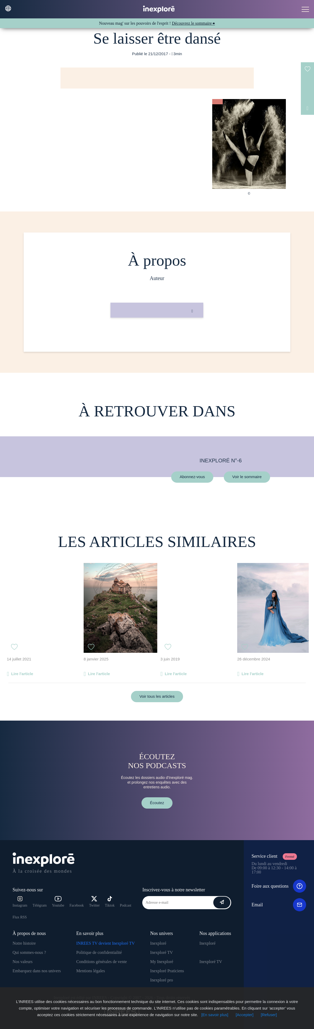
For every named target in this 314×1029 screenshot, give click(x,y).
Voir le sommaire (247, 477)
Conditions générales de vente (101, 961)
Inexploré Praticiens (167, 971)
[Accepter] (245, 1014)
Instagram (20, 901)
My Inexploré (161, 961)
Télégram (40, 905)
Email (278, 904)
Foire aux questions (278, 886)
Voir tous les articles (156, 696)
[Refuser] (269, 1014)
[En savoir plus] (214, 1014)
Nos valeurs (23, 961)
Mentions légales (90, 971)
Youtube (58, 901)
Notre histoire (24, 943)
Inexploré (158, 943)
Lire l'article (22, 673)
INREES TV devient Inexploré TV (105, 943)
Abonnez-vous (192, 477)
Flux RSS (20, 917)
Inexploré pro (161, 980)
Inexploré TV (161, 952)
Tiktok (110, 901)
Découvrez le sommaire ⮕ (193, 23)
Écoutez (157, 802)
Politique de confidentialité (99, 952)
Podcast (125, 905)
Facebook (76, 905)
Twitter (94, 901)
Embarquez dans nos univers (37, 971)
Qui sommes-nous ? (29, 952)
